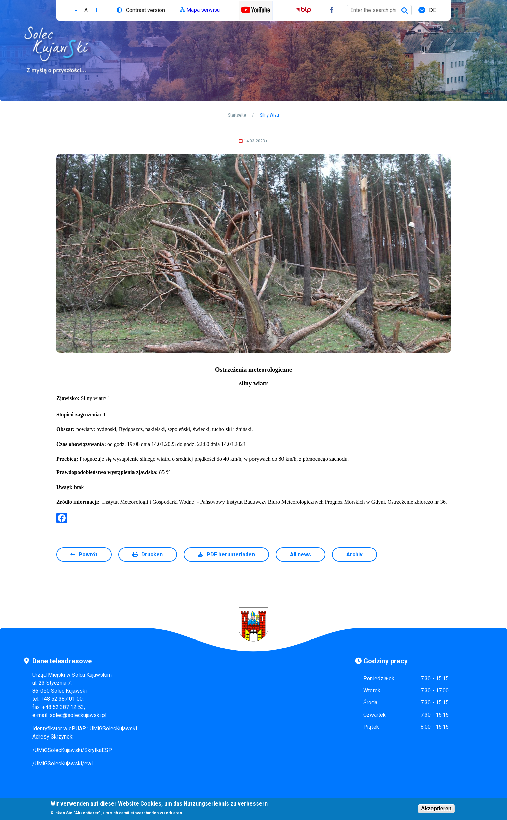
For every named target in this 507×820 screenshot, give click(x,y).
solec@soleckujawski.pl (78, 715)
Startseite (237, 115)
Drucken (152, 554)
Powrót (88, 554)
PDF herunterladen (231, 554)
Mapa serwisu (203, 10)
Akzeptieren (436, 809)
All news (300, 554)
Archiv (354, 554)
